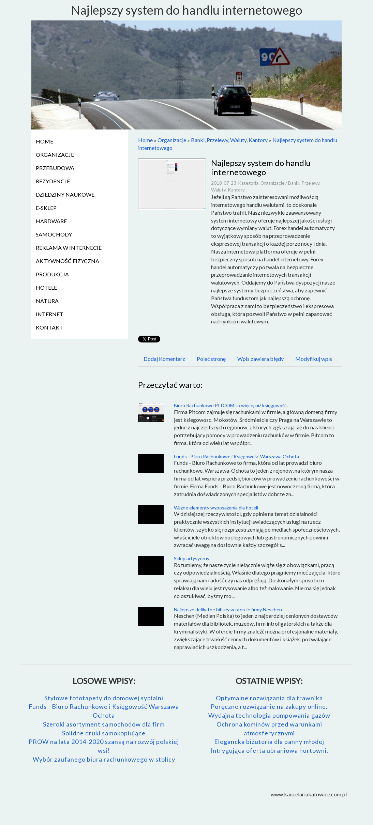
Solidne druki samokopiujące (104, 733)
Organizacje (172, 140)
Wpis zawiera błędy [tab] (260, 358)
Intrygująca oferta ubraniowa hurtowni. (269, 750)
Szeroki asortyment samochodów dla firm (104, 724)
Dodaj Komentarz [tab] (164, 358)
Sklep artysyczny (191, 558)
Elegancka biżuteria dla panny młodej (269, 741)
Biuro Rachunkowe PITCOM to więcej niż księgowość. (231, 405)
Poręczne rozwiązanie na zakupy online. (269, 706)
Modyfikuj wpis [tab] (313, 358)
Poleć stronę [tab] (211, 358)
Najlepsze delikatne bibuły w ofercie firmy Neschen (228, 609)
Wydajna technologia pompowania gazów (269, 715)
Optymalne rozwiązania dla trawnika (269, 698)
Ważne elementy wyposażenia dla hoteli (216, 507)
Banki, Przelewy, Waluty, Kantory (229, 140)
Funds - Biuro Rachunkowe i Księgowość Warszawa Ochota (236, 456)
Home (145, 140)
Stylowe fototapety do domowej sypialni (103, 698)
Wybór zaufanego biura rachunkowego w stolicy (104, 759)
